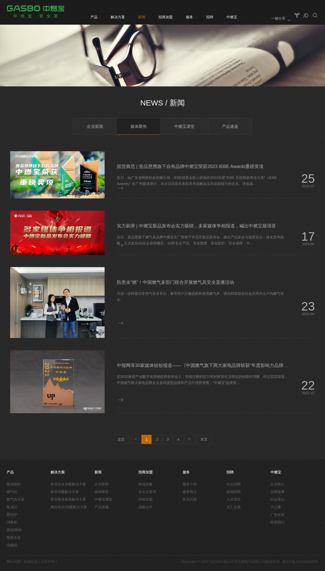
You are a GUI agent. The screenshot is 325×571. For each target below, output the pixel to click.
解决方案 (118, 17)
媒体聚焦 (139, 126)
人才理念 (233, 499)
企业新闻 (95, 126)
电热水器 (14, 537)
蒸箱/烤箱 (14, 530)
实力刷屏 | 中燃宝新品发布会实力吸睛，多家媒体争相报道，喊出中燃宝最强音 (196, 225)
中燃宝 (231, 17)
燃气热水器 (15, 499)
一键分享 (278, 18)
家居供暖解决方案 (65, 492)
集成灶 (12, 507)
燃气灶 (12, 492)
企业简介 (277, 484)
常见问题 (190, 499)
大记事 (275, 507)
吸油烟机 (14, 484)
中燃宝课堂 (184, 126)
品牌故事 (277, 492)
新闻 (141, 17)
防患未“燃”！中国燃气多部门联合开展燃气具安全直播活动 (175, 282)
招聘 (209, 17)
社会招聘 (233, 484)
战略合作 (145, 507)
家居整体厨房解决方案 (68, 499)
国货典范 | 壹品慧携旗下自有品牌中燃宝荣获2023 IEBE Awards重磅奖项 (190, 166)
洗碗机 (12, 545)
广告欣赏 (277, 515)
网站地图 (14, 562)
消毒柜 (12, 522)
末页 (203, 439)
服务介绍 (190, 484)
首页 (121, 439)
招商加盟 (165, 17)
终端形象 (145, 484)
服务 (189, 17)
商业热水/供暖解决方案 (69, 507)
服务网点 (190, 492)
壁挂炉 (12, 515)
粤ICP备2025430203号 (300, 562)
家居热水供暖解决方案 (68, 484)
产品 (94, 17)
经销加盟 (145, 499)
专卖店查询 (147, 492)
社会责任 (277, 499)
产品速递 (230, 126)
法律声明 (48, 562)
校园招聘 (233, 492)
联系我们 (277, 522)
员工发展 (233, 507)
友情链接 (31, 562)
